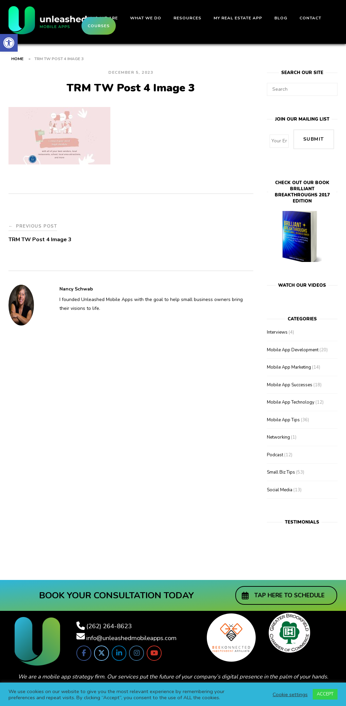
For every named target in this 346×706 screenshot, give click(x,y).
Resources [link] (187, 18)
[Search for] (302, 89)
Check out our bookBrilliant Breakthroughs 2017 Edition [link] (302, 183)
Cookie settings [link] (290, 694)
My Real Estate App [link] (238, 18)
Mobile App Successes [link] (289, 376)
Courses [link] (99, 26)
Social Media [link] (279, 481)
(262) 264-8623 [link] (109, 617)
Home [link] (17, 58)
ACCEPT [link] (325, 694)
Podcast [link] (275, 446)
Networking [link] (278, 428)
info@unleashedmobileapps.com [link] (131, 629)
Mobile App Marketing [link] (289, 358)
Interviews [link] (277, 323)
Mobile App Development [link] (292, 341)
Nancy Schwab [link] (76, 289)
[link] (9, 43)
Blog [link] (280, 18)
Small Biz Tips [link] (281, 463)
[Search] (329, 86)
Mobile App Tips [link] (283, 411)
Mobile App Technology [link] (290, 393)
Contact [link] (310, 18)
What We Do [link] (145, 18)
